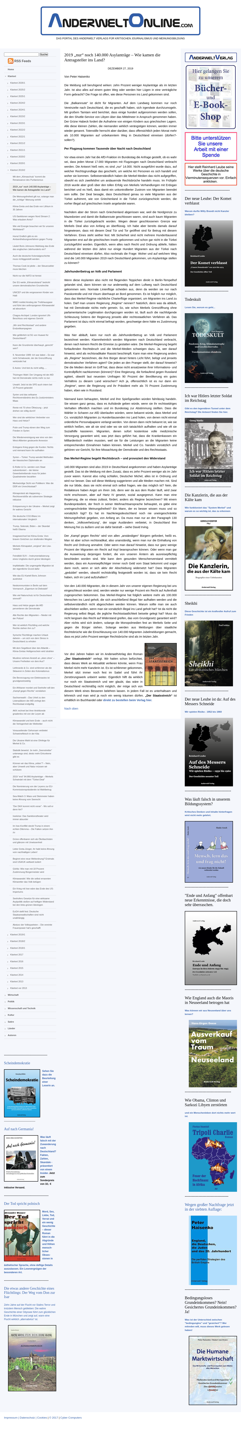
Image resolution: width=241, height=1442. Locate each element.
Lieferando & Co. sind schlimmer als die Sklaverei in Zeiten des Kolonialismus (32, 669)
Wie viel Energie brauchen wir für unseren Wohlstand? (33, 228)
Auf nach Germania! (19, 1129)
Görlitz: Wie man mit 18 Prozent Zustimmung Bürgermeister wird (28, 870)
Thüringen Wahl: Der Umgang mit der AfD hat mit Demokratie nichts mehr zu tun (33, 376)
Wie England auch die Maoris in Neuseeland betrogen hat (209, 1000)
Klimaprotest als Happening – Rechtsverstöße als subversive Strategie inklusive (32, 496)
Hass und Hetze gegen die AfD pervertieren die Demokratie (28, 607)
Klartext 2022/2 (17, 130)
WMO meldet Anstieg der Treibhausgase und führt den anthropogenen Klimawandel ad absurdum (33, 305)
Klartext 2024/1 (17, 109)
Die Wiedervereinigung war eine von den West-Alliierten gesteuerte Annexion (32, 439)
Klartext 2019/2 (17, 170)
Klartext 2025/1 (17, 96)
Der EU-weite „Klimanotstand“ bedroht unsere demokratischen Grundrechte (31, 284)
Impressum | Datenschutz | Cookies (25, 1417)
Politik (11, 1001)
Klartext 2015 (16, 968)
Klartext (12, 76)
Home (11, 69)
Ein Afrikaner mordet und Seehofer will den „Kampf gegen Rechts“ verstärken (34, 689)
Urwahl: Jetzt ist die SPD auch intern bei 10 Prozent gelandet (32, 386)
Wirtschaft (13, 995)
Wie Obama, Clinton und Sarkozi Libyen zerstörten (206, 1102)
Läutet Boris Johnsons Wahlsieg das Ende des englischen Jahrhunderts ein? (33, 247)
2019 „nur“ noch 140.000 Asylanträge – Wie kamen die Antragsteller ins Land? (32, 188)
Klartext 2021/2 (17, 143)
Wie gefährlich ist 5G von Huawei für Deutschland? (30, 336)
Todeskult (193, 299)
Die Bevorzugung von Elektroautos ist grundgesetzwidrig (31, 679)
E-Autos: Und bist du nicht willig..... (30, 368)
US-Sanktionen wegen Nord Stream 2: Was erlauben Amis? (31, 218)
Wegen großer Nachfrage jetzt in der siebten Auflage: (209, 1206)
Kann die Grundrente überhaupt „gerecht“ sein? (33, 346)
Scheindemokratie (17, 1063)
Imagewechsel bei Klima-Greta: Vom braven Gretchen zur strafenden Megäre (32, 537)
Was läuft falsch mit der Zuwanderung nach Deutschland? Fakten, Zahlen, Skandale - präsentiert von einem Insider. (48, 1155)
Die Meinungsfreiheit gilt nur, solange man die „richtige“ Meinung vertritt (33, 198)
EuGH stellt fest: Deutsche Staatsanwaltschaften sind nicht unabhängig (28, 914)
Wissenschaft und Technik (22, 1008)
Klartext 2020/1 (17, 163)
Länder (11, 1028)
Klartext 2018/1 (17, 948)
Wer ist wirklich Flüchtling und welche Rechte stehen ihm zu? (31, 627)
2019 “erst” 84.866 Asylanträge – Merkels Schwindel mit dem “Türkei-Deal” (33, 778)
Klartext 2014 (16, 975)
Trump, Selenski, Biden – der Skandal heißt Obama (31, 528)
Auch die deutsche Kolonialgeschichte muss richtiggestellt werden (31, 257)
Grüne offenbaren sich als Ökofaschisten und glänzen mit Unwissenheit (33, 841)
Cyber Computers (71, 1417)
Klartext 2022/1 (17, 136)
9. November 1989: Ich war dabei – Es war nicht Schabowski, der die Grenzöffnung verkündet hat (33, 358)
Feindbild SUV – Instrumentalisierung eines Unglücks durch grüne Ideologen (31, 557)
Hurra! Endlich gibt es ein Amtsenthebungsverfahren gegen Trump (32, 238)
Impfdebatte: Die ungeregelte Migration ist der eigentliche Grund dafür (33, 567)
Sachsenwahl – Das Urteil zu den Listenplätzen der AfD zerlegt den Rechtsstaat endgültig (29, 700)
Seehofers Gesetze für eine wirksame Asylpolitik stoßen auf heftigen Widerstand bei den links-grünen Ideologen (33, 901)
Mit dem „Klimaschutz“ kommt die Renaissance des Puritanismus (29, 178)
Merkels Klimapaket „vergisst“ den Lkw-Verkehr (32, 547)
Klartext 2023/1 (17, 123)
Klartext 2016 (16, 961)
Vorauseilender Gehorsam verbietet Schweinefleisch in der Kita (30, 732)
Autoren (12, 1035)
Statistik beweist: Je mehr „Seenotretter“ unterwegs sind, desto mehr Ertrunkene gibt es (32, 753)
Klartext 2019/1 (17, 934)
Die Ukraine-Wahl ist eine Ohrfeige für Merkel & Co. (31, 742)
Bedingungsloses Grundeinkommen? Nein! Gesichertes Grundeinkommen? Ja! (211, 1305)
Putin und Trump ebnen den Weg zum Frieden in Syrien (31, 429)
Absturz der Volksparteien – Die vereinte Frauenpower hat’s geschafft (32, 926)
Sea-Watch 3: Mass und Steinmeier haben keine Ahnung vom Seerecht (33, 798)
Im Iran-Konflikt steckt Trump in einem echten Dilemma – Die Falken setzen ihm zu (33, 829)
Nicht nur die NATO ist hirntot (27, 275)
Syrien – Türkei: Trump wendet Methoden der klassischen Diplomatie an (33, 459)
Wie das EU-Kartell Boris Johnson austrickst (29, 577)
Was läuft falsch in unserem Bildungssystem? (207, 801)
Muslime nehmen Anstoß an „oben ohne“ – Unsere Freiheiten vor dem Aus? (33, 659)
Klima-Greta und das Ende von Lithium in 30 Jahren (33, 208)
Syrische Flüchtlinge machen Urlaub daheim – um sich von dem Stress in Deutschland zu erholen (30, 638)
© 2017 (53, 1417)
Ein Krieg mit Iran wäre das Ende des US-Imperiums (33, 890)
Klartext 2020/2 (17, 156)
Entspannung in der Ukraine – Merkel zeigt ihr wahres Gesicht (33, 508)
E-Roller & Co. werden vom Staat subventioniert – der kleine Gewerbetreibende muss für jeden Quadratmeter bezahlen (29, 472)
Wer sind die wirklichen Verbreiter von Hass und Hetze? (31, 419)
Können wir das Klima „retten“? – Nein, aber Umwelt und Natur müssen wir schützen (32, 766)
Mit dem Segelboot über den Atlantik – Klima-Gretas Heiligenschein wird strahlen (33, 649)
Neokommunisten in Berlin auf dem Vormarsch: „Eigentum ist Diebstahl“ (30, 587)
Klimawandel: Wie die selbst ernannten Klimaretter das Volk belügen (32, 880)
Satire (11, 1022)
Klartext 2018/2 (17, 941)
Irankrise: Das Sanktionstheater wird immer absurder (30, 817)
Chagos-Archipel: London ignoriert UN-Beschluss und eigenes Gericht (32, 317)
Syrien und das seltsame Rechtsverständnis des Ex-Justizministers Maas (33, 397)
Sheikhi (191, 603)
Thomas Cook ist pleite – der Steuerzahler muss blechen (33, 267)
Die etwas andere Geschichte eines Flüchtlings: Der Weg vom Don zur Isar (29, 1292)
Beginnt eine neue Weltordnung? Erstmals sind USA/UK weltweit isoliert (33, 860)
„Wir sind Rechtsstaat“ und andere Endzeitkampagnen (29, 327)
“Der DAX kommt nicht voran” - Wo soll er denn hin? (33, 808)
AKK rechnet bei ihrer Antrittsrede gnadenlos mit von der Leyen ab (29, 712)
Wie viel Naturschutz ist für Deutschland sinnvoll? (32, 597)
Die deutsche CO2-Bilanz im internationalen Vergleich (26, 517)
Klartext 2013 (16, 981)
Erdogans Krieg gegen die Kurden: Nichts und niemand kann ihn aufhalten (33, 449)
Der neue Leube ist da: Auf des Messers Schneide (210, 701)
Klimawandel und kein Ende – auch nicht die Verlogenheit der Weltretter (32, 722)
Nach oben (71, 708)
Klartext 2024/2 (17, 103)
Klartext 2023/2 (17, 116)
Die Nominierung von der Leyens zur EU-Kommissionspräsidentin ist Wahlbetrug (33, 788)
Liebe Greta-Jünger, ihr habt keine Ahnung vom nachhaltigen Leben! (33, 850)
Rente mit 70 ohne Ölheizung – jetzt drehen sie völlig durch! (30, 409)
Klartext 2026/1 (17, 83)
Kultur (11, 1015)
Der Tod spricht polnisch (22, 1204)
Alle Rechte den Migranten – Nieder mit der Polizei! (32, 617)
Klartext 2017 (16, 954)
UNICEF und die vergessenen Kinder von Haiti (33, 294)
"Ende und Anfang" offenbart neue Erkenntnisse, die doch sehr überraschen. (209, 900)
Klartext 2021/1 (17, 150)
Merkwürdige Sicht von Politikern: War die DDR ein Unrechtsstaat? (33, 485)
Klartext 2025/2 (17, 89)
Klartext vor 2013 (18, 988)
